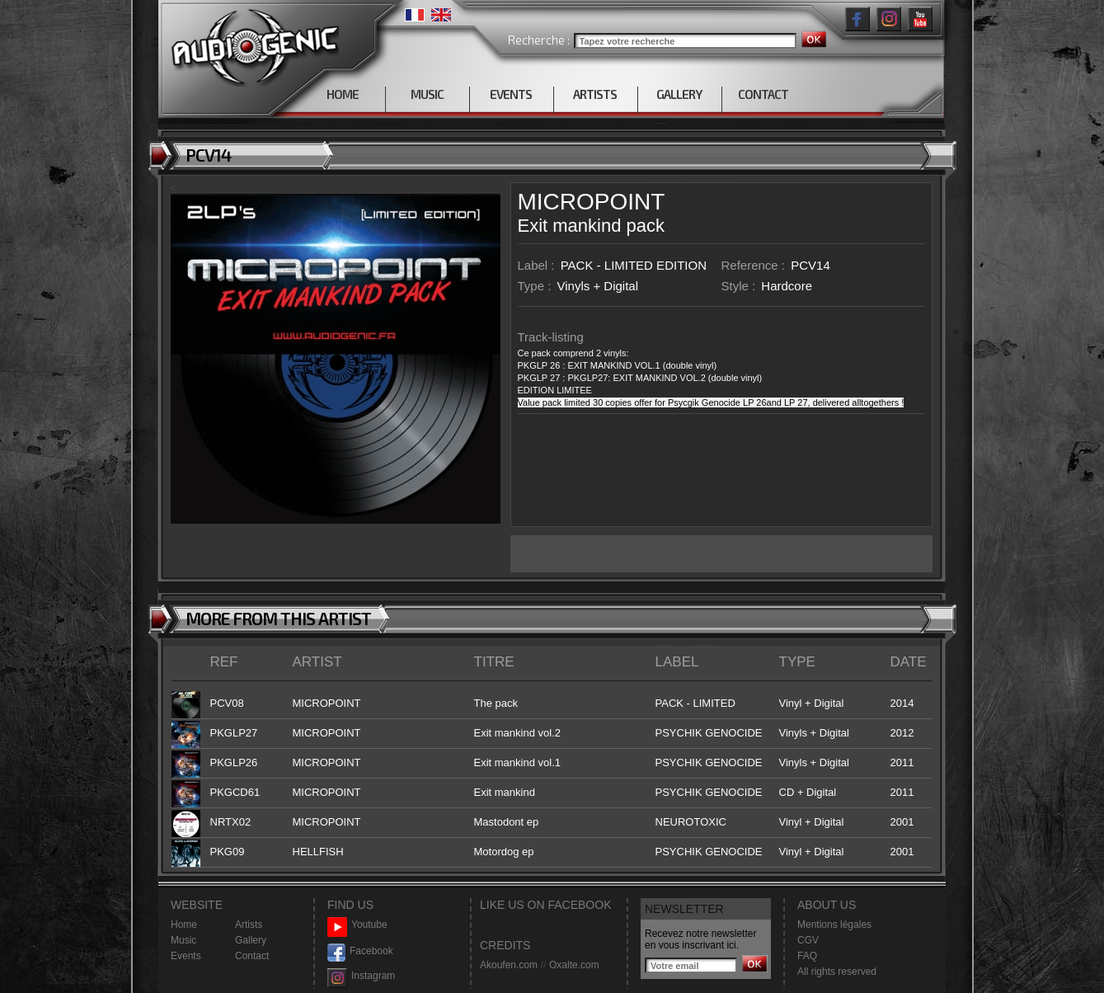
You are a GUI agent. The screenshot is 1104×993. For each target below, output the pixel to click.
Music (183, 940)
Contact (252, 956)
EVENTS (511, 94)
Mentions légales (834, 924)
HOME (343, 94)
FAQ (807, 956)
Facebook (360, 951)
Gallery (250, 940)
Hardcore (786, 286)
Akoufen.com (509, 965)
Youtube (357, 925)
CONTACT (763, 94)
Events (186, 956)
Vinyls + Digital (598, 286)
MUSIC (427, 94)
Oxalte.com (574, 965)
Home (184, 924)
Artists (248, 924)
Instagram (361, 976)
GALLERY (679, 94)
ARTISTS (595, 94)
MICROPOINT (591, 201)
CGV (808, 940)
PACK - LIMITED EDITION (634, 265)
